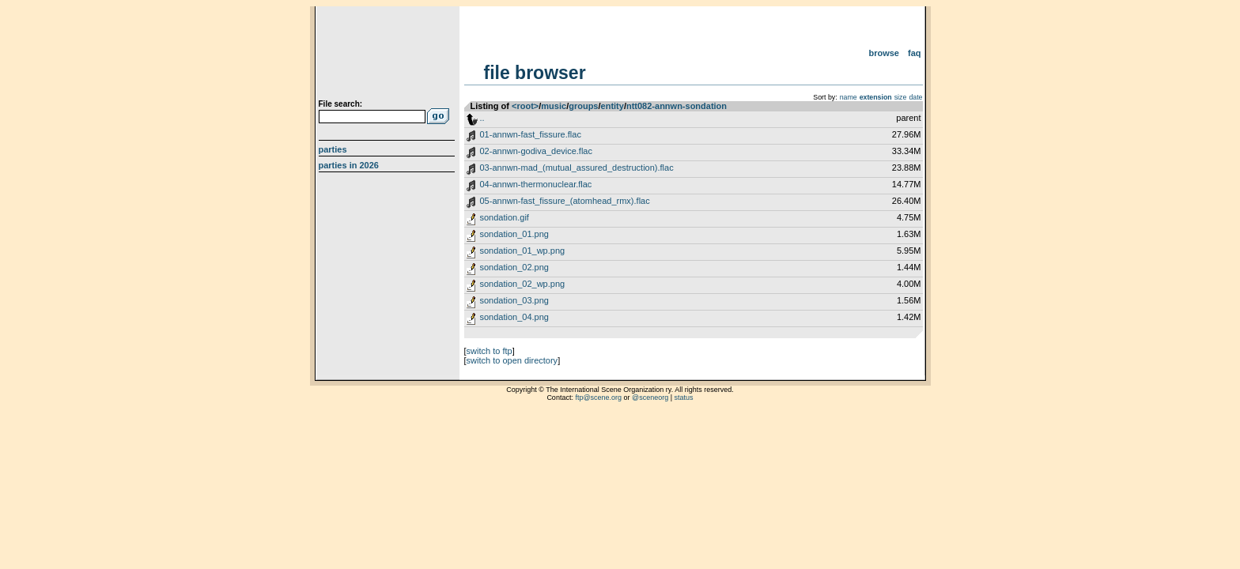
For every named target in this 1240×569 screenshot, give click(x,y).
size (900, 97)
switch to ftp (489, 351)
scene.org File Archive (389, 55)
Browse (883, 53)
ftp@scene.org (598, 397)
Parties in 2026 (349, 165)
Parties (333, 149)
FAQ (914, 53)
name (848, 97)
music (553, 106)
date (915, 97)
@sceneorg (650, 397)
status (684, 397)
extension (876, 97)
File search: (341, 104)
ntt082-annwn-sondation (676, 106)
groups (583, 106)
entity (612, 106)
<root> (525, 106)
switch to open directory (512, 360)
